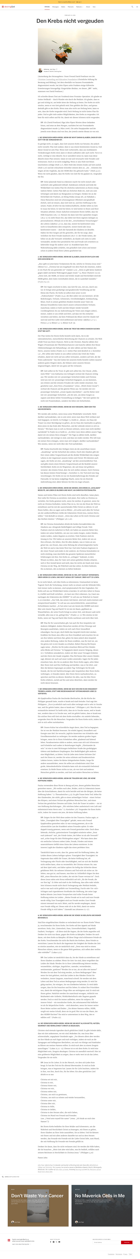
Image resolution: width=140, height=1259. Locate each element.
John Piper (41, 1165)
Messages (55, 7)
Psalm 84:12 (43, 282)
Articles (47, 7)
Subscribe (126, 1242)
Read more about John (45, 1172)
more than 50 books (61, 1169)
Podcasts (71, 7)
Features (79, 7)
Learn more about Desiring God (21, 1244)
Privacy (125, 1254)
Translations (111, 1254)
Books (63, 7)
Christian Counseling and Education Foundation (57, 79)
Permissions (119, 1254)
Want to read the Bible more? (69, 2)
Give (94, 7)
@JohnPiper (49, 1165)
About (88, 7)
